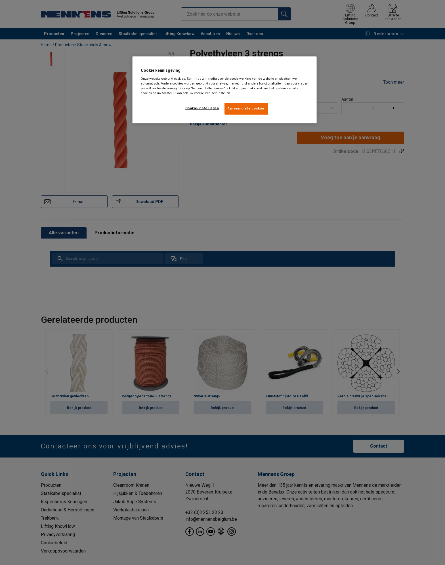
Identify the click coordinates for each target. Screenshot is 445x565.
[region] (224, 89)
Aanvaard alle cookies (246, 108)
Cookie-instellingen (202, 108)
